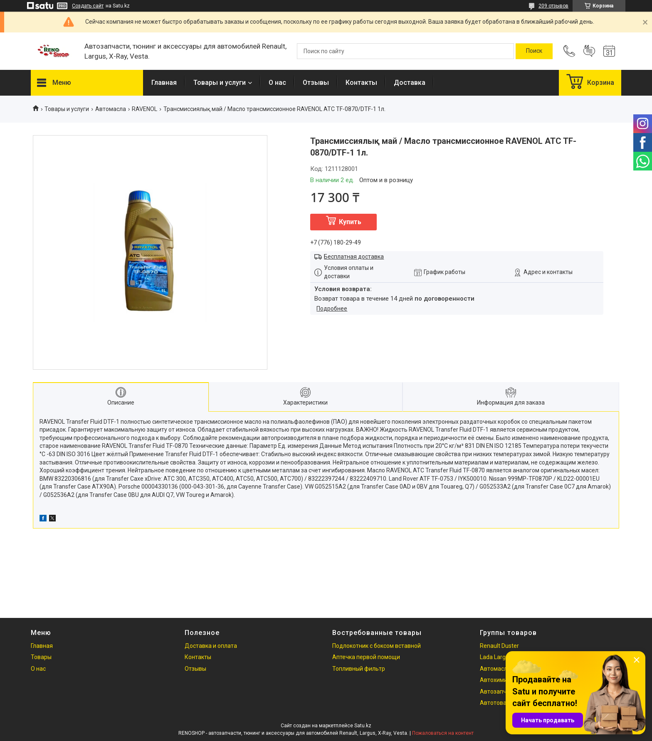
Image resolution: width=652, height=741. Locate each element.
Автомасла (110, 109)
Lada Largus (496, 657)
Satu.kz (362, 726)
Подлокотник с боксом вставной (376, 645)
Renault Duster (499, 645)
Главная (164, 82)
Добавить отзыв (589, 51)
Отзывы (316, 82)
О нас (277, 82)
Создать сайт (88, 6)
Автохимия (495, 680)
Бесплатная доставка (354, 256)
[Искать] (534, 51)
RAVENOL (144, 109)
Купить (350, 222)
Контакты (361, 82)
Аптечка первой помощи (366, 657)
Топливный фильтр (358, 668)
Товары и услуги (219, 82)
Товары (41, 657)
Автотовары (497, 702)
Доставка (409, 82)
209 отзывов (553, 6)
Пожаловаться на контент (443, 733)
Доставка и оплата (211, 645)
